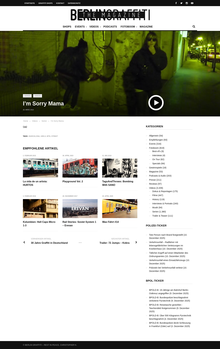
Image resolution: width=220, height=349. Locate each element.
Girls (43, 136)
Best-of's (156, 151)
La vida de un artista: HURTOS (35, 183)
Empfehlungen (156, 140)
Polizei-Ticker (156, 225)
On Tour (156, 159)
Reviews (153, 184)
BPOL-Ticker (155, 280)
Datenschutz (74, 3)
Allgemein (153, 135)
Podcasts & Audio (157, 175)
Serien (27, 96)
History (155, 199)
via (25, 126)
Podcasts (110, 26)
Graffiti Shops (45, 3)
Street (54, 136)
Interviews (157, 155)
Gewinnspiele (155, 167)
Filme (155, 195)
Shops (67, 26)
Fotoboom (128, 26)
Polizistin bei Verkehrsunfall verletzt (166, 267)
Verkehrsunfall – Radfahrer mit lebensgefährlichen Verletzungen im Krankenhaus (166, 245)
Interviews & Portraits (162, 203)
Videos (94, 26)
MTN (48, 136)
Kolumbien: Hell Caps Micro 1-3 (39, 224)
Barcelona (34, 136)
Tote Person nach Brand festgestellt (166, 235)
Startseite (29, 3)
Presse (152, 180)
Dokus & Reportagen (162, 191)
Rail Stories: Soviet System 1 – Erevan (79, 224)
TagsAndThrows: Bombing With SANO (117, 183)
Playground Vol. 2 (73, 181)
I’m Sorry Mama (57, 121)
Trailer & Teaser (159, 216)
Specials (156, 163)
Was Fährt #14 (110, 222)
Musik (155, 207)
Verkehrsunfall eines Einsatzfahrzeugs (167, 260)
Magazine (146, 26)
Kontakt (60, 3)
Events (80, 26)
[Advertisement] (110, 68)
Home (25, 121)
